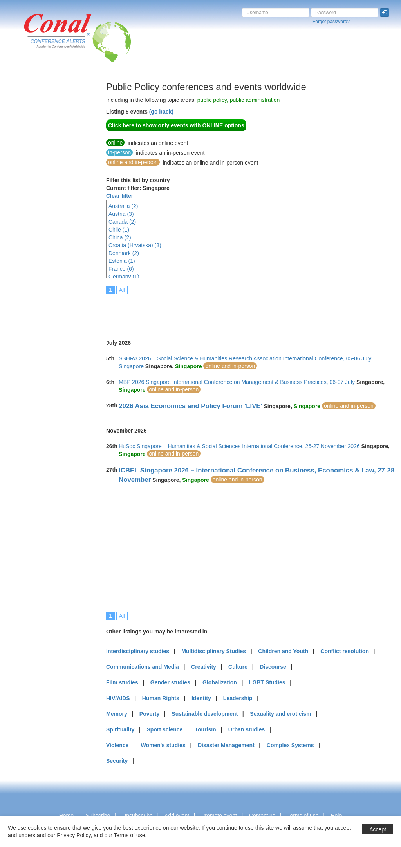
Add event (176, 816)
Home (66, 816)
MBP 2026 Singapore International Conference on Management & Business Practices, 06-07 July (237, 382)
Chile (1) (118, 229)
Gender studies (170, 682)
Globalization (219, 682)
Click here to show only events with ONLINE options (176, 125)
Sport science (165, 729)
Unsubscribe (137, 816)
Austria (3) (121, 214)
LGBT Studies (267, 682)
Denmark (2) (123, 253)
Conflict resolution (344, 651)
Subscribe (98, 816)
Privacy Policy (73, 835)
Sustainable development (205, 714)
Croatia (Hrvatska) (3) (134, 245)
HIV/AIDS (118, 698)
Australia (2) (123, 206)
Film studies (122, 682)
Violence (117, 745)
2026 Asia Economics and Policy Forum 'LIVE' (190, 406)
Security (117, 761)
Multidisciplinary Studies (213, 651)
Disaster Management (226, 745)
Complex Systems (290, 745)
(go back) (161, 112)
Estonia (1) (121, 261)
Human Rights (160, 698)
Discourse (273, 667)
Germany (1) (123, 276)
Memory (116, 714)
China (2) (119, 237)
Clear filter (119, 196)
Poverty (149, 714)
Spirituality (120, 729)
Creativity (203, 667)
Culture (237, 667)
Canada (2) (122, 222)
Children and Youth (283, 651)
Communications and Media (142, 667)
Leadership (238, 698)
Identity (201, 698)
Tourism (205, 729)
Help (336, 816)
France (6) (121, 269)
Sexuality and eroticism (280, 714)
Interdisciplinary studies (137, 651)
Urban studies (246, 729)
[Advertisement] (37, 199)
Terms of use (302, 816)
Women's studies (163, 745)
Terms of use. (130, 835)
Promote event (219, 816)
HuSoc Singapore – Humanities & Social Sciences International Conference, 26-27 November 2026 (239, 446)
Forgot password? (331, 21)
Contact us (262, 816)
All (122, 290)
